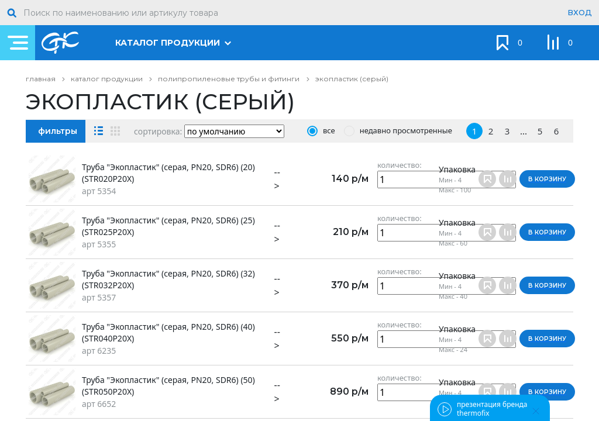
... (523, 131)
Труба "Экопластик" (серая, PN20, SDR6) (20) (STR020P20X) (168, 172)
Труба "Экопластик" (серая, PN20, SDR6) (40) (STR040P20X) (168, 332)
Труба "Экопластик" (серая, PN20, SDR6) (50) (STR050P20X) (168, 385)
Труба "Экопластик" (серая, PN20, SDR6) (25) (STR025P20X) (168, 226)
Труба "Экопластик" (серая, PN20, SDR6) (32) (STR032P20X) (168, 279)
